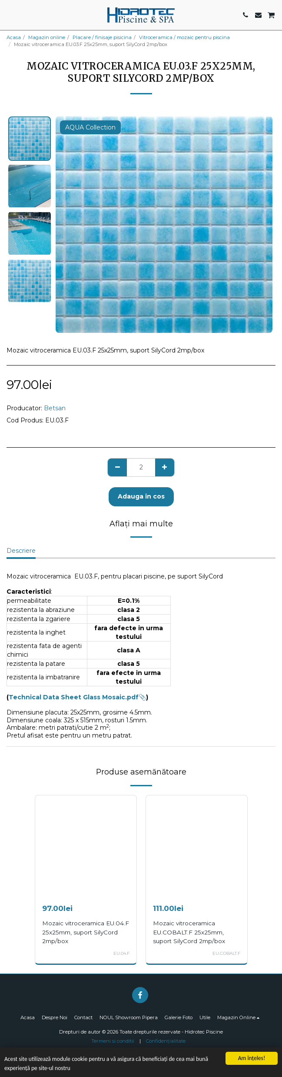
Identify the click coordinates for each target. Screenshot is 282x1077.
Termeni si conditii (112, 1041)
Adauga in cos (141, 496)
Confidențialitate (166, 1041)
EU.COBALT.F (226, 953)
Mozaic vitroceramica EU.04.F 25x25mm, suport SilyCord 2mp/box (85, 932)
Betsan (55, 408)
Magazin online (46, 37)
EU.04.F (121, 953)
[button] (9, 15)
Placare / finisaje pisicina (102, 37)
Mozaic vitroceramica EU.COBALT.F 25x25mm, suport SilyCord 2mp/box (189, 932)
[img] (85, 846)
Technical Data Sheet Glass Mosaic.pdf (74, 697)
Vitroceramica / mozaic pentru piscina (184, 37)
